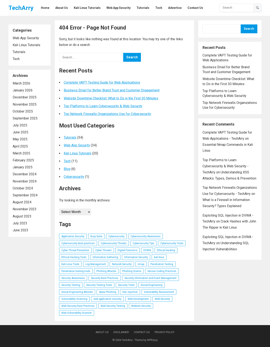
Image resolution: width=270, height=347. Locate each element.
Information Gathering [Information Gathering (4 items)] (105, 257)
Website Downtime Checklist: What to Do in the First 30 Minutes (111, 98)
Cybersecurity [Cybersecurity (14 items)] (116, 236)
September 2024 (25, 195)
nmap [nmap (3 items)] (141, 264)
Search (249, 29)
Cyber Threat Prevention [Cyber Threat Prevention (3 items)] (75, 250)
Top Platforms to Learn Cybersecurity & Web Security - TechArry (225, 166)
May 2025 (20, 139)
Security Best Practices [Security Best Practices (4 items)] (104, 278)
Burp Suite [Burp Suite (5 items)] (96, 236)
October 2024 (23, 188)
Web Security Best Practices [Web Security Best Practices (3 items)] (77, 305)
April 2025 (20, 146)
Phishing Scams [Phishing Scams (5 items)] (131, 271)
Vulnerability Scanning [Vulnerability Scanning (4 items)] (74, 298)
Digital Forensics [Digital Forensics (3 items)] (127, 250)
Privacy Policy (164, 332)
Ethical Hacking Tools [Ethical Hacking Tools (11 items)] (73, 257)
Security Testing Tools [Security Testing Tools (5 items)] (99, 285)
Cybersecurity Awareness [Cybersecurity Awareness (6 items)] (146, 236)
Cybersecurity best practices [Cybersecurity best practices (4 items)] (78, 243)
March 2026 (21, 83)
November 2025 (24, 104)
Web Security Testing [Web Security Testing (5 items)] (113, 305)
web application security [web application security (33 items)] (107, 298)
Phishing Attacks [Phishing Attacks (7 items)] (106, 271)
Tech (16, 59)
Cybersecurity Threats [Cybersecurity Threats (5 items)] (114, 243)
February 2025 (23, 160)
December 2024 (24, 174)
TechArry (20, 7)
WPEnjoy (152, 340)
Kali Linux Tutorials (26, 45)
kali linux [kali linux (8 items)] (159, 257)
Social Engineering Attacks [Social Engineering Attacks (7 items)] (77, 292)
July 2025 (20, 125)
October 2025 (23, 111)
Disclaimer (121, 332)
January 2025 (22, 167)
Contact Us (142, 332)
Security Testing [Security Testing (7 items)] (70, 285)
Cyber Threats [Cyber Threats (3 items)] (103, 250)
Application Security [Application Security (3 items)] (72, 236)
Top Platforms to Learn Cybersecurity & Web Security (103, 106)
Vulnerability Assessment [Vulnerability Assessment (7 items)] (159, 292)
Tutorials (19, 52)
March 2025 (21, 153)
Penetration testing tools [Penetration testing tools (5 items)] (75, 271)
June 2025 (20, 132)
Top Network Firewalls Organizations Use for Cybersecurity (107, 114)
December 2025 (24, 97)
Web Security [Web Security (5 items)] (162, 298)
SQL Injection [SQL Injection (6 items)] (130, 292)
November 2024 (24, 181)
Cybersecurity (74, 177)
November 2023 (24, 209)
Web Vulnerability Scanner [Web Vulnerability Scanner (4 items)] (76, 312)
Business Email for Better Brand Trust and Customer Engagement (111, 90)
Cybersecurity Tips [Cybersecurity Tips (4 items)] (143, 243)
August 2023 (22, 216)
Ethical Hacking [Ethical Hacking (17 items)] (166, 250)
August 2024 (22, 202)
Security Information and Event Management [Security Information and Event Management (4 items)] (150, 278)
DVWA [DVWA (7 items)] (147, 250)
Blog (67, 169)
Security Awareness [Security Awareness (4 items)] (73, 278)
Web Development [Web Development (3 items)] (138, 298)
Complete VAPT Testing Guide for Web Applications (102, 82)
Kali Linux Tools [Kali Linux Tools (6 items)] (70, 264)
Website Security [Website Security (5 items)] (141, 305)
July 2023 (20, 223)
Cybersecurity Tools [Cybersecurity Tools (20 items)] (171, 243)
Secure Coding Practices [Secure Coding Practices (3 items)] (161, 271)
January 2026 (22, 90)
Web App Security (26, 38)
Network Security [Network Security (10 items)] (122, 264)
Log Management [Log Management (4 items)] (95, 264)
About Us (102, 332)
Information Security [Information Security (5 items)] (136, 257)
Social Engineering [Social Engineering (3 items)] (151, 285)
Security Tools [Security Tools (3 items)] (126, 285)
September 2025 (25, 118)
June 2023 (20, 230)
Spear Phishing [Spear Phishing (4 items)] (107, 292)
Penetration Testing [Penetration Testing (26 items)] (161, 264)
